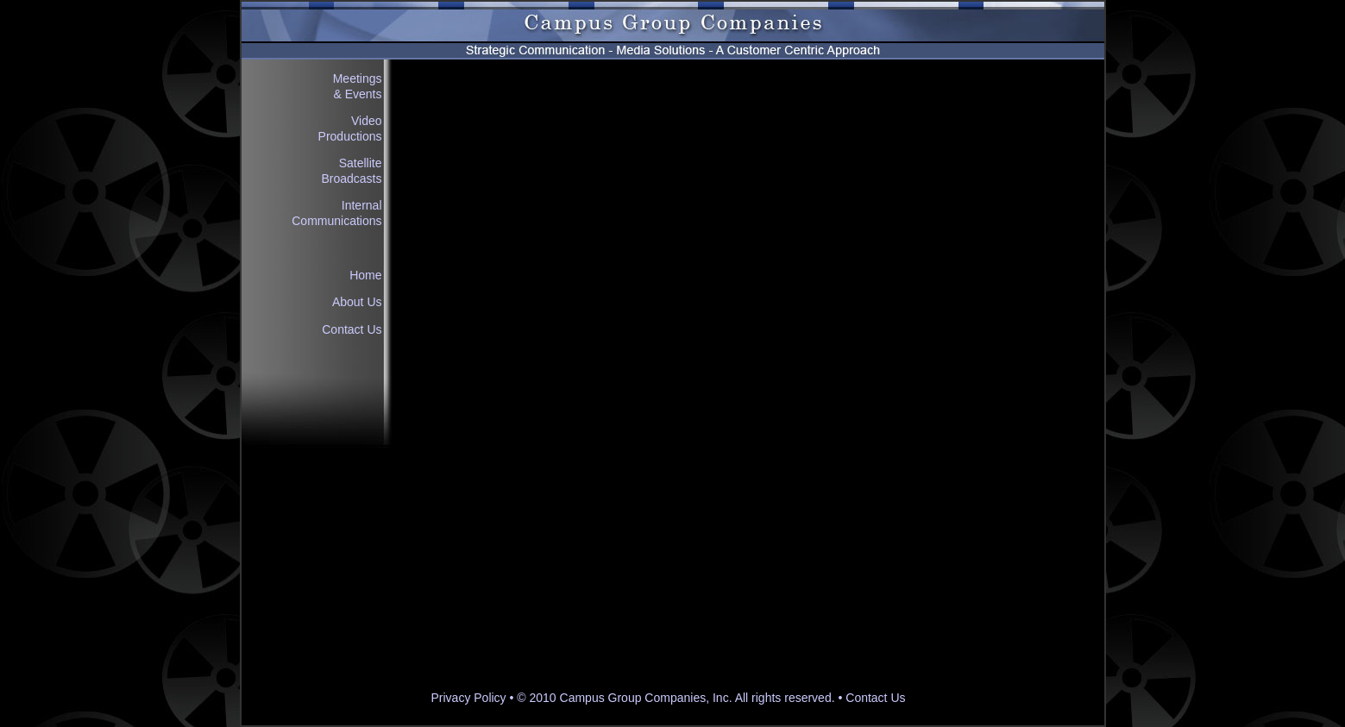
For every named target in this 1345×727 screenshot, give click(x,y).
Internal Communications (336, 213)
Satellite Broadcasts (351, 170)
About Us (357, 302)
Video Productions (350, 128)
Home (365, 275)
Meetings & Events (357, 86)
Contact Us (351, 329)
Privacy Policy (468, 698)
